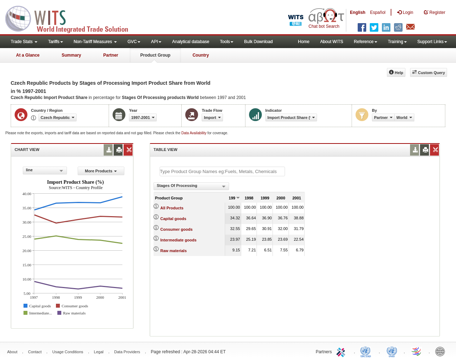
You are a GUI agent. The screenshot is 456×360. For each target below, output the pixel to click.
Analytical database (190, 41)
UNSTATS (392, 351)
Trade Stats (24, 41)
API (156, 41)
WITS (71, 18)
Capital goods (173, 218)
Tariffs (55, 41)
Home (304, 41)
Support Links (432, 41)
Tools (226, 41)
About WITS (331, 41)
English (357, 12)
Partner (110, 55)
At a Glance (28, 55)
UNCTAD (367, 351)
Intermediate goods (178, 240)
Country (200, 55)
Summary (71, 55)
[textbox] (222, 171)
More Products (101, 171)
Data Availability (194, 133)
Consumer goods (176, 229)
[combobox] (45, 170)
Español (377, 12)
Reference (365, 41)
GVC (134, 41)
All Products (171, 208)
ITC (342, 351)
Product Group (155, 55)
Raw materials (173, 251)
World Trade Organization (417, 351)
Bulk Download (258, 41)
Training (397, 41)
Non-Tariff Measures (95, 41)
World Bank (442, 351)
